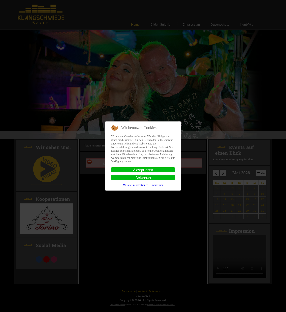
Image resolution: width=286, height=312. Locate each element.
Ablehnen (143, 177)
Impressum (157, 185)
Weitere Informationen (135, 185)
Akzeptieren (143, 169)
